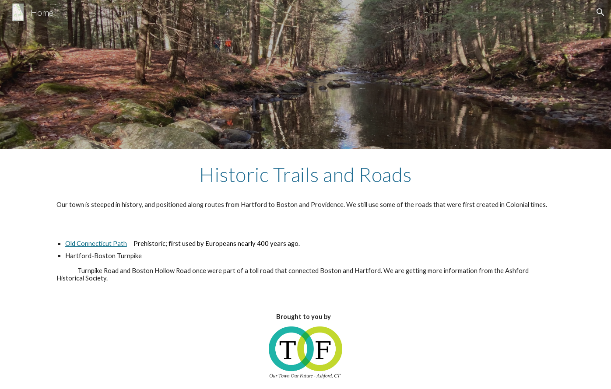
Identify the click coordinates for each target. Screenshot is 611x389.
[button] (600, 12)
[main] (305, 186)
